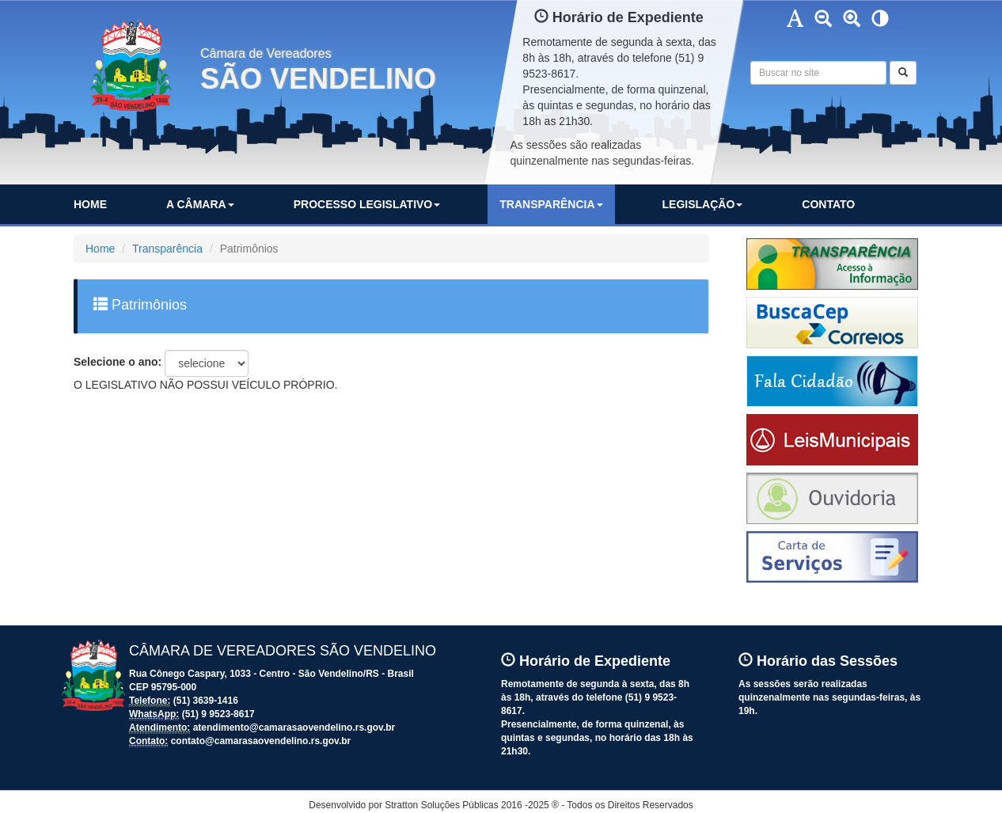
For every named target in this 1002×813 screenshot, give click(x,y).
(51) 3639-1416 (205, 700)
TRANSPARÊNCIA (550, 204)
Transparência (167, 248)
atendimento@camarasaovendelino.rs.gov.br (294, 727)
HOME (90, 204)
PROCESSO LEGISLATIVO (367, 204)
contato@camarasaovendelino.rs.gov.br (261, 741)
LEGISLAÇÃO (702, 204)
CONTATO (828, 204)
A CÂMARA (200, 204)
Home (100, 248)
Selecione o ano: (117, 361)
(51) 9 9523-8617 (218, 714)
